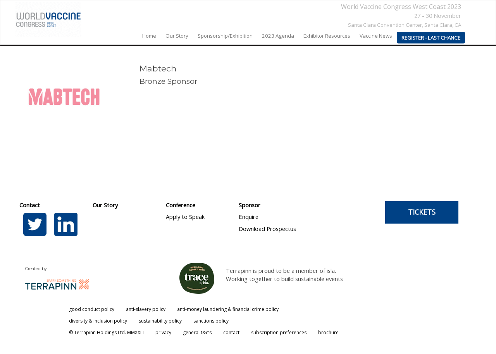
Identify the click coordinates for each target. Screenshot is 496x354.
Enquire (248, 216)
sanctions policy (211, 321)
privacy (163, 332)
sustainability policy (160, 321)
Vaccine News (376, 35)
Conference (180, 205)
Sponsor (249, 205)
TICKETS (422, 212)
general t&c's (197, 332)
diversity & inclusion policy (98, 321)
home (149, 35)
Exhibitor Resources (326, 35)
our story (176, 35)
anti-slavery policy (145, 309)
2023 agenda (278, 35)
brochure (328, 332)
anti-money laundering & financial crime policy (228, 309)
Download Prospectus (267, 229)
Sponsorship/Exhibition (225, 35)
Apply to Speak (185, 216)
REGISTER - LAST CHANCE (430, 37)
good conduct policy (91, 309)
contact (231, 332)
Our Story (105, 205)
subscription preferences (279, 332)
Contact (29, 205)
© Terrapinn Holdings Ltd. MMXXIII (106, 332)
